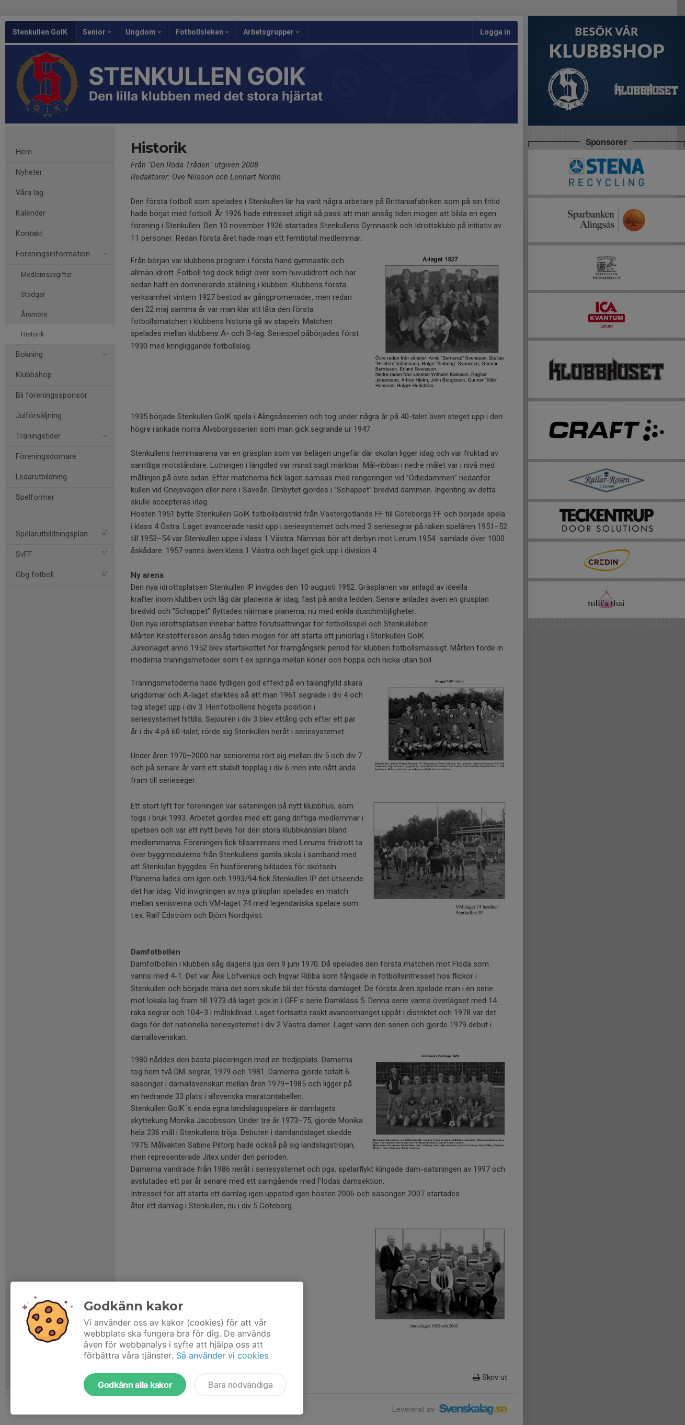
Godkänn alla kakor (135, 1384)
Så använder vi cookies (222, 1355)
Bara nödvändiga (240, 1384)
